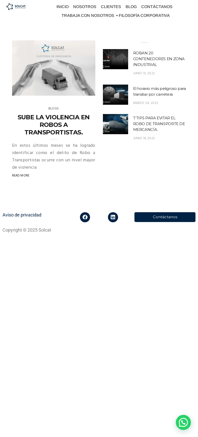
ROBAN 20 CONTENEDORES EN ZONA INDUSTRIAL (159, 59)
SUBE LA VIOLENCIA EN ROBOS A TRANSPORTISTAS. (54, 125)
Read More (21, 175)
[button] (183, 422)
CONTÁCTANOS (157, 7)
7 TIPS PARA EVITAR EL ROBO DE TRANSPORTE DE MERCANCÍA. (159, 124)
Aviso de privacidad (22, 214)
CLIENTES (111, 7)
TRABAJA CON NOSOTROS (89, 15)
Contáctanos (165, 216)
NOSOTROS (84, 7)
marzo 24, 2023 (145, 103)
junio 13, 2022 (144, 73)
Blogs (53, 108)
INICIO (62, 7)
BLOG (131, 7)
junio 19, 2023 (144, 138)
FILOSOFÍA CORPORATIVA (144, 15)
